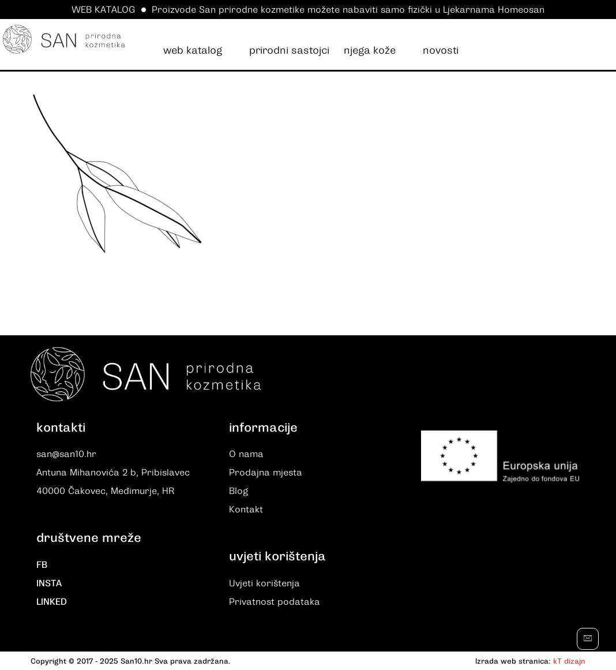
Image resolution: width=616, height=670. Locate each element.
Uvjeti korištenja (264, 583)
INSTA (49, 583)
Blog (238, 491)
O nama (246, 454)
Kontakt (246, 509)
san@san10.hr (66, 454)
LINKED (51, 602)
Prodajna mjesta (265, 472)
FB (41, 565)
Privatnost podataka (274, 602)
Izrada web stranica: (513, 661)
